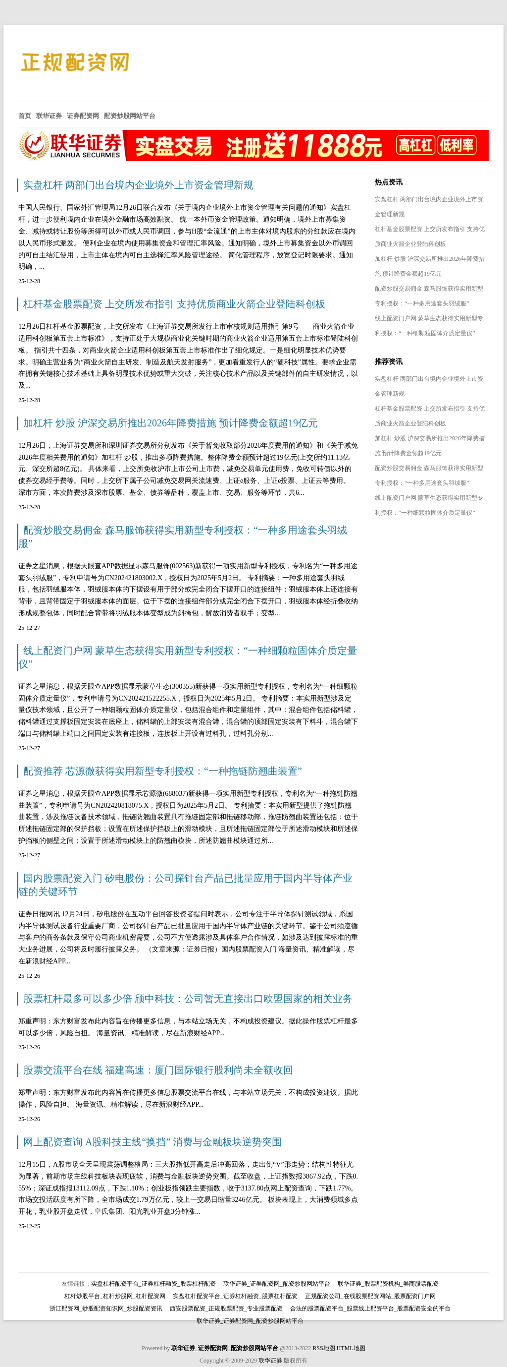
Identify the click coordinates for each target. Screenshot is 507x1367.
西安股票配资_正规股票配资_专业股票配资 (226, 1308)
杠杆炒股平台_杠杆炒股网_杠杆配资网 (114, 1296)
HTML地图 (351, 1348)
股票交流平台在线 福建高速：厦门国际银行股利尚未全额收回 (158, 1070)
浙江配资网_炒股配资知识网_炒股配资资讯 (106, 1308)
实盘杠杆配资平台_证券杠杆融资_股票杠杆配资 (153, 1283)
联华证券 (270, 1360)
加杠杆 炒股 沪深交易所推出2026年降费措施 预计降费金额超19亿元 (170, 422)
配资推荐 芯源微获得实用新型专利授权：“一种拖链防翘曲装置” (162, 771)
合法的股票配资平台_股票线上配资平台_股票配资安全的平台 (370, 1308)
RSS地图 (323, 1348)
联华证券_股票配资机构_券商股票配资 (388, 1283)
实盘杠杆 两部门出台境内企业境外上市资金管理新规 (138, 184)
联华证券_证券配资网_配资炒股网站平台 (276, 1283)
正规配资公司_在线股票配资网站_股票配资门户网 (370, 1296)
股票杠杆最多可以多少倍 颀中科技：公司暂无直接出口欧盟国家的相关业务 (188, 998)
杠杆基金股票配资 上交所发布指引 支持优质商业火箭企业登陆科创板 (174, 303)
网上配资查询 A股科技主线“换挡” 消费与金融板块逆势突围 (152, 1141)
